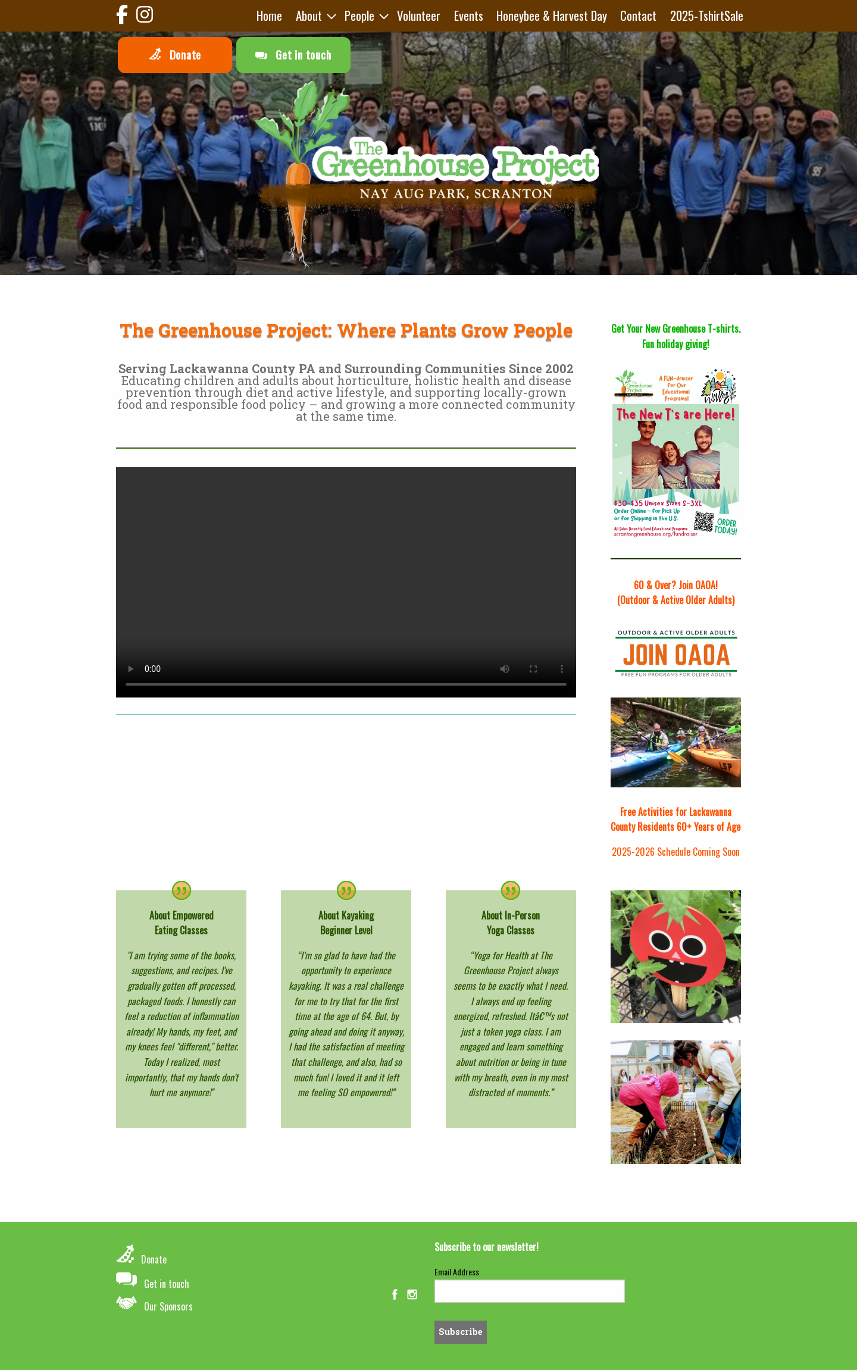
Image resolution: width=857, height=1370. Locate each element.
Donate (175, 55)
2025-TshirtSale (706, 15)
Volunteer (418, 15)
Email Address (456, 1271)
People (359, 15)
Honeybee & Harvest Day (551, 15)
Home (269, 15)
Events (468, 15)
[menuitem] (269, 16)
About (309, 15)
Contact (638, 15)
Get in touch (293, 55)
